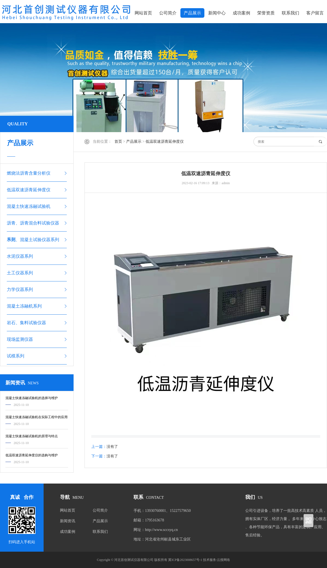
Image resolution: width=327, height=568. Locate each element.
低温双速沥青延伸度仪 (165, 141)
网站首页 (143, 13)
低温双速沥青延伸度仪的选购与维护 (31, 455)
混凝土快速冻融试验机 (28, 206)
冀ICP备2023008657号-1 (185, 560)
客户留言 (315, 13)
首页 (118, 141)
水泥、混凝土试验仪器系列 (33, 239)
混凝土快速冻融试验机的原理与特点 (31, 436)
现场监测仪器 (20, 339)
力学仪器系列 (20, 289)
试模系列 (15, 356)
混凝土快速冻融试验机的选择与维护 (31, 398)
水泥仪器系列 (20, 256)
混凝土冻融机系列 (24, 306)
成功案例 (241, 13)
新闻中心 (217, 13)
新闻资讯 (67, 521)
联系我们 (290, 13)
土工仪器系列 (20, 273)
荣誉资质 (266, 13)
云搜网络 (223, 560)
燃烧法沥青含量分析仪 (28, 173)
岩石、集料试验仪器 (26, 322)
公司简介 (168, 13)
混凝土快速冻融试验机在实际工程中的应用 (36, 417)
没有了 (112, 447)
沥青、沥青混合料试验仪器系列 (33, 226)
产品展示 (192, 13)
